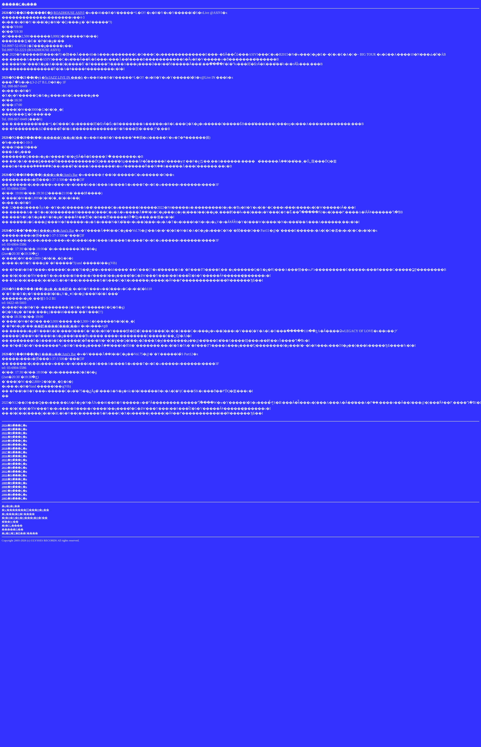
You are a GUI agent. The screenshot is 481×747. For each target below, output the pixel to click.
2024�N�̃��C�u (14, 425)
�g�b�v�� (11, 506)
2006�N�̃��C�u (14, 494)
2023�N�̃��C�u (14, 429)
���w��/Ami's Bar (60, 175)
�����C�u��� (19, 4)
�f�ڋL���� (12, 525)
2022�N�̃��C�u (14, 433)
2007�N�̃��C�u (14, 490)
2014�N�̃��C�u (14, 463)
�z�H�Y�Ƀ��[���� (20, 533)
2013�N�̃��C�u (14, 467)
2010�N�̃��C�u (14, 479)
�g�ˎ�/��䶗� (58, 289)
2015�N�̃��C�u (14, 459)
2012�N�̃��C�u (14, 471)
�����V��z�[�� (63, 137)
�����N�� (12, 529)
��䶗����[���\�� (55, 326)
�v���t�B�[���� (18, 514)
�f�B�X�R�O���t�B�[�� (25, 517)
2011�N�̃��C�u (14, 475)
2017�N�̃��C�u (14, 452)
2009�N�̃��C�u (14, 483)
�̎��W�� (10, 521)
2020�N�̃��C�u (14, 440)
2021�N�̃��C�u (14, 436)
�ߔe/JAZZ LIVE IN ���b (62, 77)
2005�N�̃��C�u (14, 498)
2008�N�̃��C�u (14, 486)
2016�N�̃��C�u (14, 456)
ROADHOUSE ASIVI (68, 13)
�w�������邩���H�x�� (25, 509)
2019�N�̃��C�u (14, 444)
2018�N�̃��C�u (14, 448)
